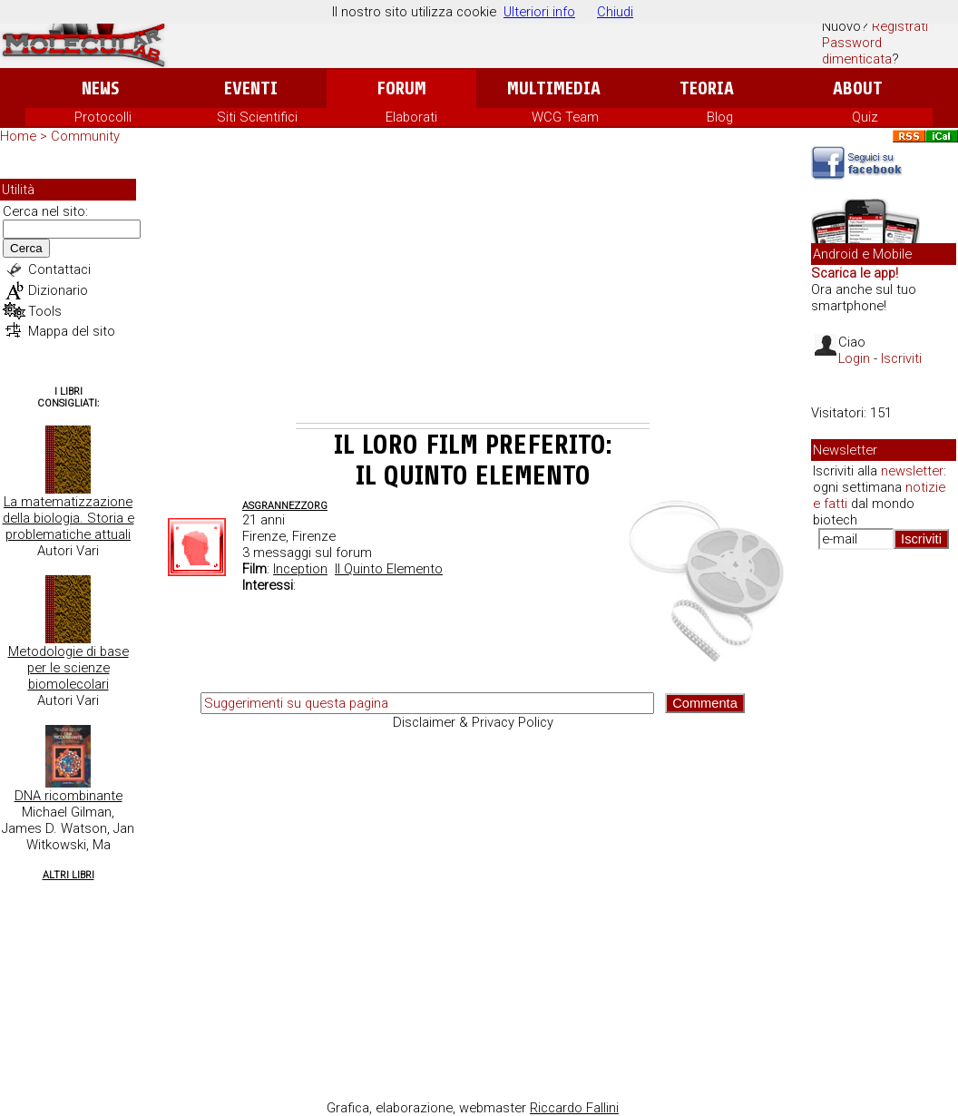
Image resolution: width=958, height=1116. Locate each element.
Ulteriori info (539, 12)
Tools (45, 311)
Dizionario (58, 290)
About (858, 88)
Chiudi (615, 12)
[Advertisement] (472, 287)
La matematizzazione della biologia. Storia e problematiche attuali (68, 518)
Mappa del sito (71, 331)
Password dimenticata (857, 50)
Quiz (865, 117)
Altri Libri (68, 875)
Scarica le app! (854, 273)
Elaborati (411, 117)
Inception (300, 569)
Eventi (251, 88)
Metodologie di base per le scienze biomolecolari (68, 667)
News (100, 88)
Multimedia (554, 88)
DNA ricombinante (68, 796)
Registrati (900, 26)
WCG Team (565, 117)
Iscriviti (901, 358)
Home (18, 136)
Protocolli (103, 117)
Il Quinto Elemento (389, 569)
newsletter (912, 471)
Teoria (706, 88)
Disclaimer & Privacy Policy (473, 722)
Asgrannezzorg (284, 506)
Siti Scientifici (257, 117)
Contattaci (59, 269)
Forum (401, 88)
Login (854, 358)
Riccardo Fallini (574, 1108)
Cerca (26, 248)
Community (85, 136)
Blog (720, 117)
